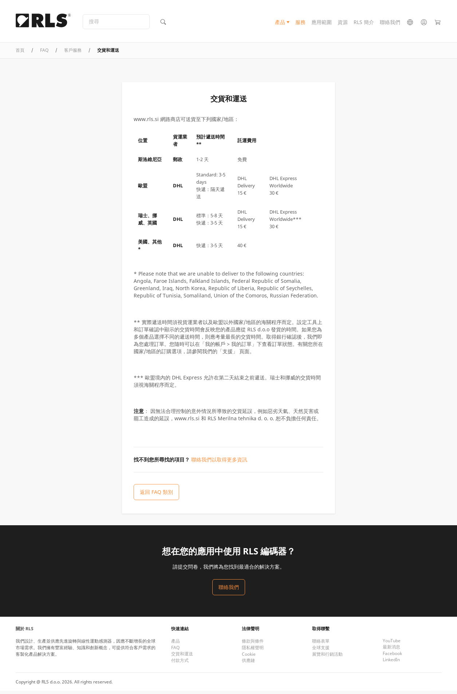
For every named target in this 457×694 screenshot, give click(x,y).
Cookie (249, 657)
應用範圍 (321, 23)
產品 (280, 23)
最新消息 (391, 650)
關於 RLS (25, 632)
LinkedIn (391, 663)
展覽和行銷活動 (327, 657)
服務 (300, 23)
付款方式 (180, 663)
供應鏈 (248, 663)
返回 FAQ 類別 (156, 494)
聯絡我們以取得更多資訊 (219, 462)
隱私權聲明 (253, 651)
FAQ (44, 53)
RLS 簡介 (364, 23)
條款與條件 (253, 644)
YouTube (392, 644)
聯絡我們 (390, 23)
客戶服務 (73, 53)
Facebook (392, 657)
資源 (343, 23)
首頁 (20, 53)
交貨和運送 (182, 657)
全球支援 (321, 651)
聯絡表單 (321, 644)
